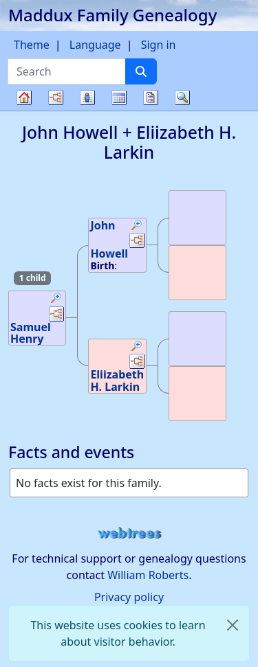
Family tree (24, 110)
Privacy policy (129, 596)
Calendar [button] (119, 97)
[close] (232, 625)
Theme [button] (32, 44)
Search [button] (182, 97)
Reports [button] (150, 97)
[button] (56, 299)
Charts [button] (55, 97)
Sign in (158, 44)
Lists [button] (87, 97)
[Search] (141, 71)
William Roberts (148, 575)
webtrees (129, 533)
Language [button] (95, 44)
